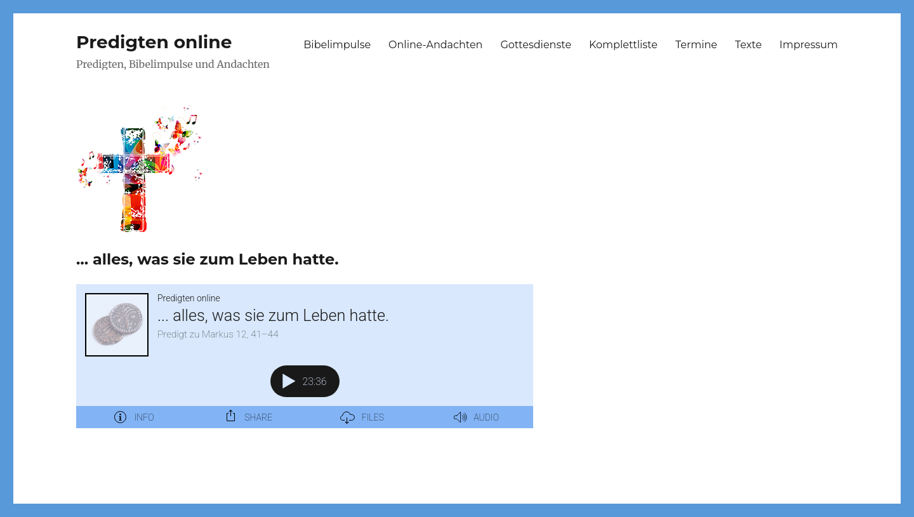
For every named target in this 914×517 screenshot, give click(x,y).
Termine (696, 45)
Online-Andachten (435, 45)
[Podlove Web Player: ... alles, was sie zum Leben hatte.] (304, 356)
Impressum (808, 45)
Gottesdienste (535, 45)
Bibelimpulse (337, 45)
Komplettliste (623, 45)
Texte (748, 45)
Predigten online (154, 42)
